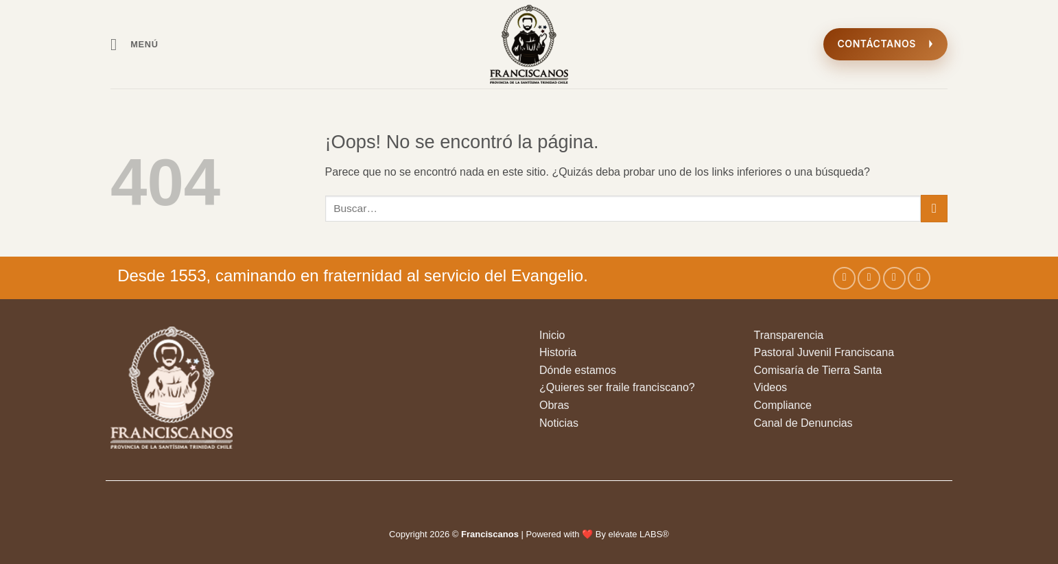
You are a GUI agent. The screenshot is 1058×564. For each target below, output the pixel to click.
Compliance (782, 405)
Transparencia (788, 335)
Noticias (558, 423)
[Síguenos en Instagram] (869, 278)
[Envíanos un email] (919, 278)
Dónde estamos (577, 370)
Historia (557, 352)
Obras (554, 405)
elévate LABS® (639, 534)
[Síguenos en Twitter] (894, 278)
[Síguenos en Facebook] (844, 278)
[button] (134, 44)
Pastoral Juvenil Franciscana (823, 352)
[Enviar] (934, 208)
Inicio (552, 335)
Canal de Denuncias (802, 423)
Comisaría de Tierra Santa (817, 370)
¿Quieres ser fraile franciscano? (617, 387)
